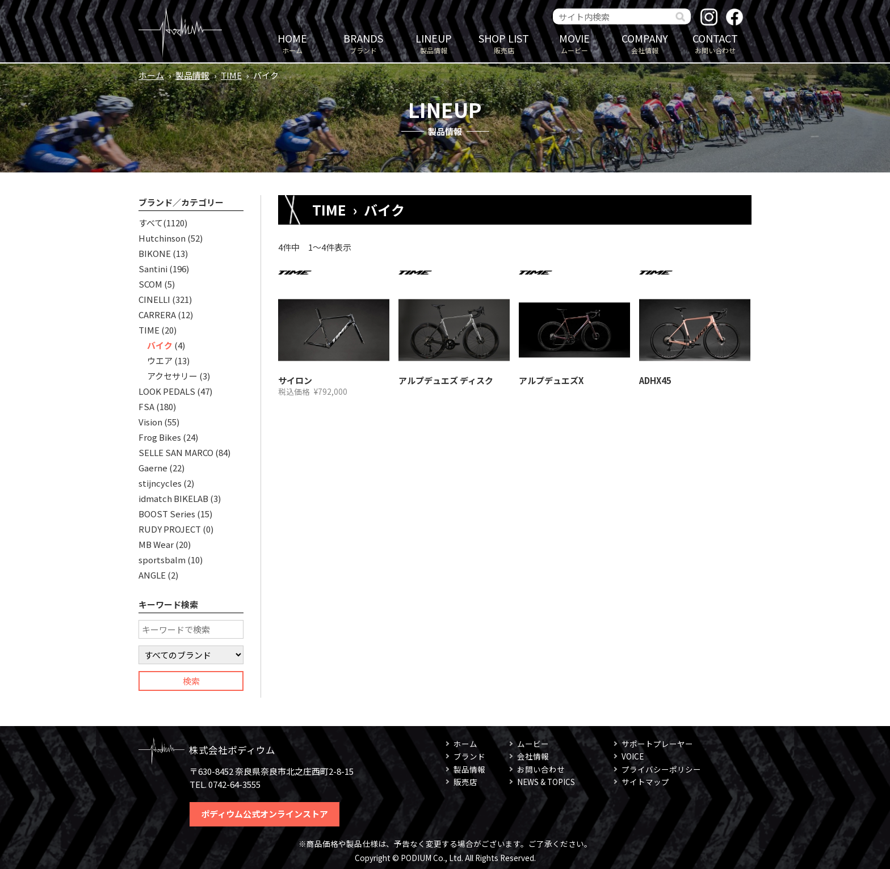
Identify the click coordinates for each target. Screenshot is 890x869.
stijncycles (160, 483)
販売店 (504, 43)
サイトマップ (645, 781)
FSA (146, 406)
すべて (150, 223)
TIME (231, 75)
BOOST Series (166, 514)
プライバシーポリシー (661, 769)
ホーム (292, 43)
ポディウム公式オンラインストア (264, 814)
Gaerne (152, 468)
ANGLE (152, 575)
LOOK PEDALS (166, 391)
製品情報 (433, 43)
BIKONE (154, 253)
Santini (152, 269)
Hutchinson (162, 238)
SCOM (150, 284)
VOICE (633, 756)
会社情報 (645, 43)
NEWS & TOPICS (546, 781)
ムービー (574, 43)
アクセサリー (172, 376)
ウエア (160, 360)
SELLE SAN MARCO (175, 452)
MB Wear (156, 544)
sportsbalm (162, 560)
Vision (150, 422)
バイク (160, 345)
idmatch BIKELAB (173, 498)
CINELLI (154, 299)
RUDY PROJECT (169, 529)
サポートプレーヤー (657, 743)
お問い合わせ (715, 43)
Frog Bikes (159, 437)
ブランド (363, 43)
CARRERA (157, 314)
